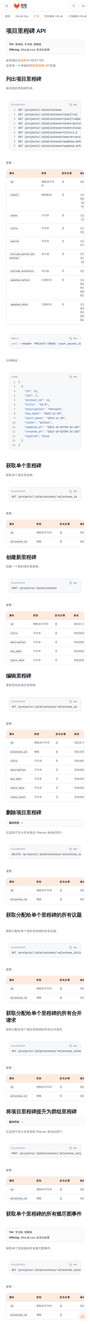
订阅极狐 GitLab (77, 16)
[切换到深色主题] (83, 6)
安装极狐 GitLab (53, 16)
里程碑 (22, 60)
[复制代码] (73, 104)
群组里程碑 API (40, 65)
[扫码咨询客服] (82, 1316)
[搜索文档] (73, 6)
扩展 (36, 16)
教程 (7, 16)
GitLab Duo (22, 16)
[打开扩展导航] (6, 6)
